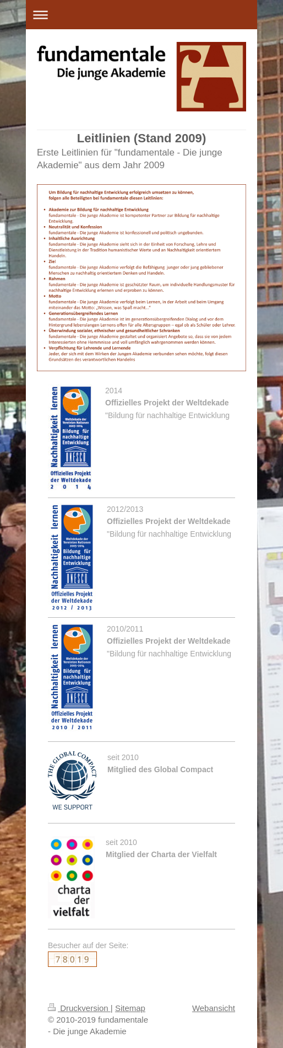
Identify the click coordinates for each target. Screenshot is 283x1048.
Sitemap (130, 1008)
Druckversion (79, 1008)
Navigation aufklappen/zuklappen (141, 14)
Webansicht (213, 1008)
